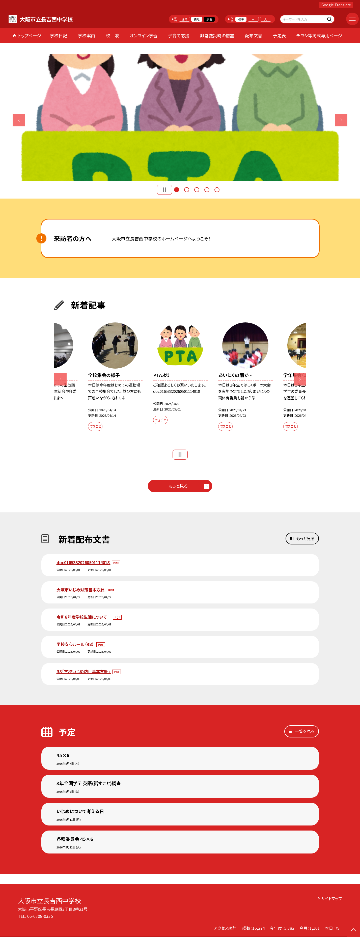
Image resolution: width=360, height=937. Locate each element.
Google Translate (336, 4)
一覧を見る (304, 731)
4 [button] (206, 189)
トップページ (29, 35)
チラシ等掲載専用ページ (319, 35)
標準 (241, 19)
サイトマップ (331, 898)
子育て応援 (178, 35)
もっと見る (178, 486)
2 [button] (186, 189)
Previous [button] (19, 120)
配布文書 (253, 35)
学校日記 (58, 35)
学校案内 (86, 35)
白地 (197, 19)
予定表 (279, 35)
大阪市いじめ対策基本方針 (81, 590)
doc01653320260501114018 (83, 562)
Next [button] (341, 120)
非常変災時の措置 (217, 35)
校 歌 (112, 35)
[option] (180, 117)
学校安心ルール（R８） (76, 644)
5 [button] (216, 189)
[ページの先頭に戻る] (353, 930)
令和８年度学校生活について (84, 617)
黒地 (209, 19)
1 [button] (176, 189)
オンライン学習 (143, 35)
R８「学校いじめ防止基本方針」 (84, 671)
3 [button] (196, 189)
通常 (184, 19)
